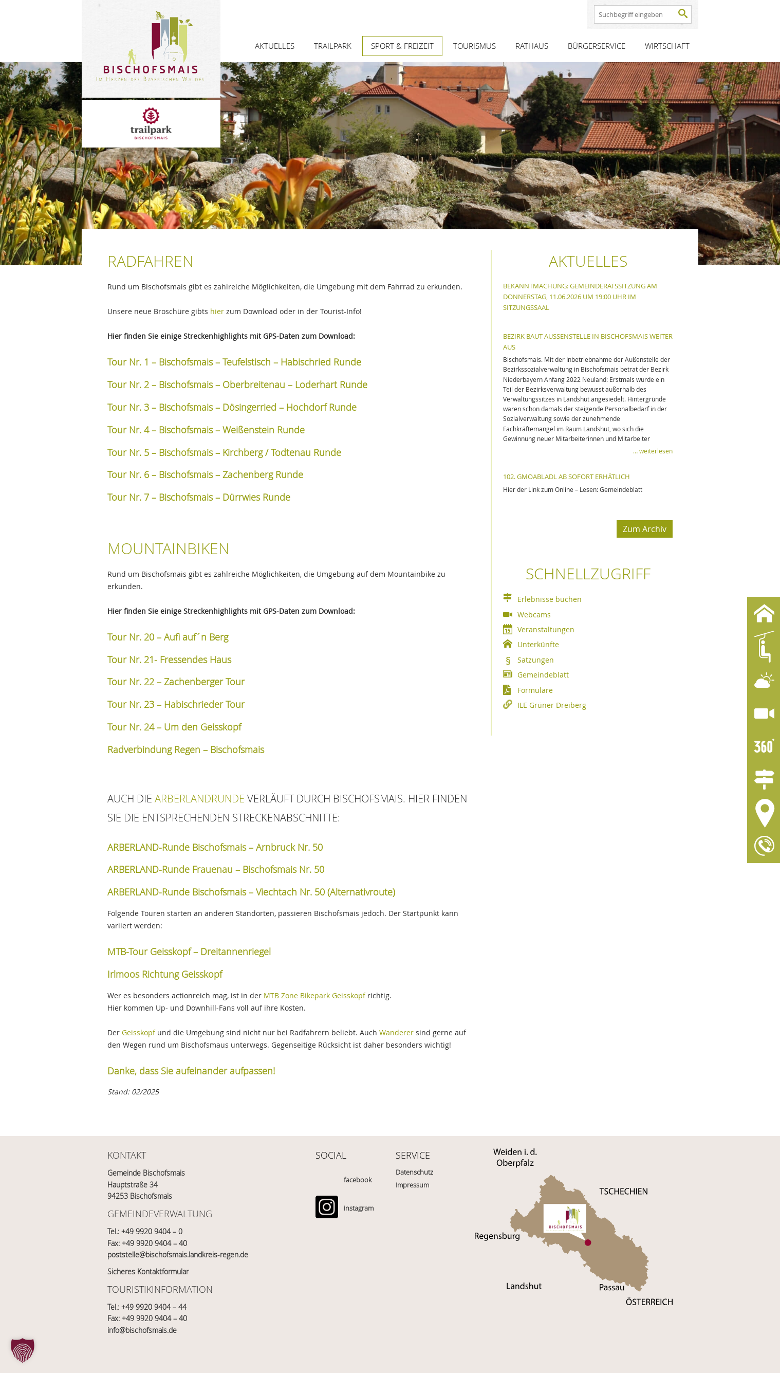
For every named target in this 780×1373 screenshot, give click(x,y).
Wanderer (396, 1032)
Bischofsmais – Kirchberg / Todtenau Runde (250, 452)
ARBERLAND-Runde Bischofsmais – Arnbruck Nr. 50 (216, 847)
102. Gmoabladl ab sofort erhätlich (566, 476)
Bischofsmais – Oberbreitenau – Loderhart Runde (263, 384)
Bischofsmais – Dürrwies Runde (224, 497)
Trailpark (332, 46)
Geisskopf (138, 1032)
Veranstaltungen (545, 629)
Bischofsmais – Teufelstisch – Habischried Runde (260, 362)
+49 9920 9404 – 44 (154, 1307)
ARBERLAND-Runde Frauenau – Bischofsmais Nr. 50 (215, 869)
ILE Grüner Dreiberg (551, 705)
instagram (359, 1208)
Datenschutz (414, 1172)
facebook (358, 1179)
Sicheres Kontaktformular (148, 1271)
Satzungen (535, 660)
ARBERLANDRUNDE (200, 799)
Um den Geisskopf (202, 727)
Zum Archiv (644, 529)
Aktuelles (274, 46)
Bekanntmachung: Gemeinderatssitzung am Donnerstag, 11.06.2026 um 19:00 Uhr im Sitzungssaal (580, 296)
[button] (22, 1350)
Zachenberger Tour (204, 681)
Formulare (535, 690)
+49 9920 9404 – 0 (151, 1231)
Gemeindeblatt (543, 675)
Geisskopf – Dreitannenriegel (210, 951)
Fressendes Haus (195, 659)
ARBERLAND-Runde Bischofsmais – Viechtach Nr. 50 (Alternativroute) (251, 892)
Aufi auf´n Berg (196, 637)
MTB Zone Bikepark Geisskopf (314, 995)
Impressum (412, 1184)
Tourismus (474, 46)
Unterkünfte (538, 644)
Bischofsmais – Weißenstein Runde (232, 430)
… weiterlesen (653, 451)
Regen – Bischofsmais (219, 749)
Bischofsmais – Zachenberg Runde (231, 474)
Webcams (534, 614)
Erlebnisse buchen (549, 599)
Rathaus (531, 46)
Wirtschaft (667, 46)
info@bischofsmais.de (142, 1330)
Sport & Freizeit (402, 46)
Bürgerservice (596, 46)
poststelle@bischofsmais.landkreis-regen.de (177, 1254)
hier (218, 311)
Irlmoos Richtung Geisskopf (164, 974)
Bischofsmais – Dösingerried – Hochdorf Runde (258, 407)
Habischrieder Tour (204, 704)
